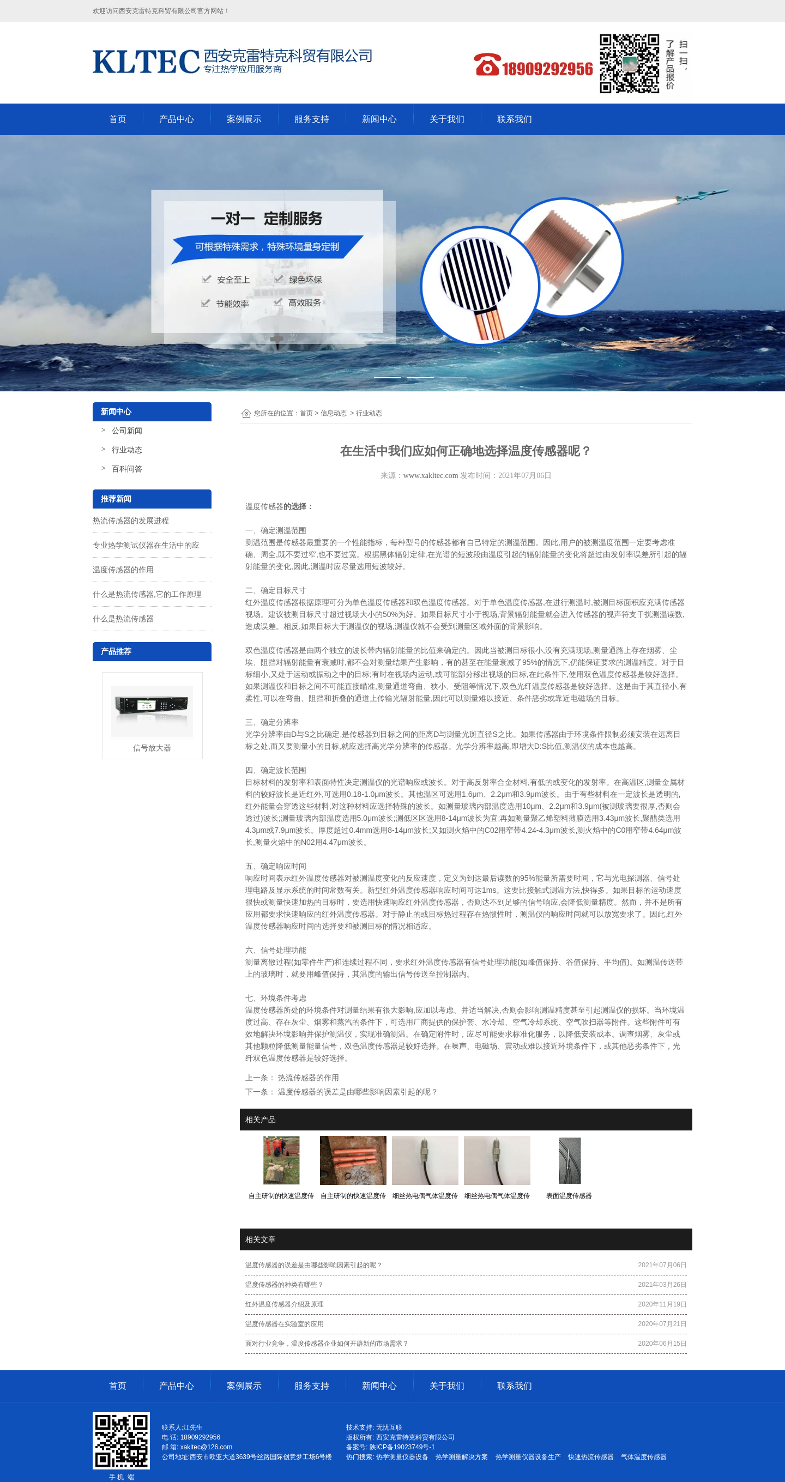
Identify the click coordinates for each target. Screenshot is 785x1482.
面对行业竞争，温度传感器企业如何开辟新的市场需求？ (327, 1343)
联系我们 (514, 119)
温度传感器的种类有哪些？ (284, 1285)
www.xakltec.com (430, 475)
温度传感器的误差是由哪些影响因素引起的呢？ (357, 1091)
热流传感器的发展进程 (131, 520)
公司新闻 (127, 430)
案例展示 (244, 119)
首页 (117, 119)
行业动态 (127, 449)
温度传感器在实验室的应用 (284, 1324)
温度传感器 (264, 506)
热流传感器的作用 (307, 1077)
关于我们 (447, 119)
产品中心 (176, 119)
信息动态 (334, 413)
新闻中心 (379, 119)
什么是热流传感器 (123, 618)
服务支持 (311, 119)
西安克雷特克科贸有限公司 (158, 11)
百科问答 (127, 468)
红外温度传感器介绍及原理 (284, 1304)
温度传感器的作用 (123, 569)
